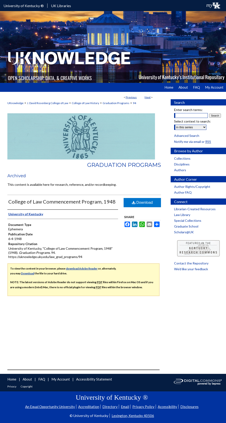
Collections (182, 158)
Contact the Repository (191, 263)
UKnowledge (15, 103)
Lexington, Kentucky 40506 (133, 416)
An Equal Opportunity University (50, 407)
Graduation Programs (116, 103)
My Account (61, 379)
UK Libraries (61, 5)
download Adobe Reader (82, 268)
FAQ (42, 379)
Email (125, 407)
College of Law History (85, 103)
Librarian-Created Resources (195, 209)
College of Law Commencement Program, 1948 (62, 201)
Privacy (12, 386)
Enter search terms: (188, 110)
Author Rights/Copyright (192, 187)
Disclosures (189, 407)
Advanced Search (186, 136)
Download (142, 202)
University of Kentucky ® (23, 5)
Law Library (182, 215)
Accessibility (167, 407)
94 (134, 103)
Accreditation (88, 407)
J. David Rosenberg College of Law (47, 103)
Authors (180, 170)
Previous (131, 97)
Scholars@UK (184, 232)
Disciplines (182, 164)
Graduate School (186, 226)
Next (148, 97)
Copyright (27, 386)
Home (12, 379)
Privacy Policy (143, 407)
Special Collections (187, 220)
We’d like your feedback (191, 269)
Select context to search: (192, 121)
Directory (110, 407)
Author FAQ (183, 192)
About (28, 379)
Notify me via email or (192, 142)
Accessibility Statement (94, 379)
